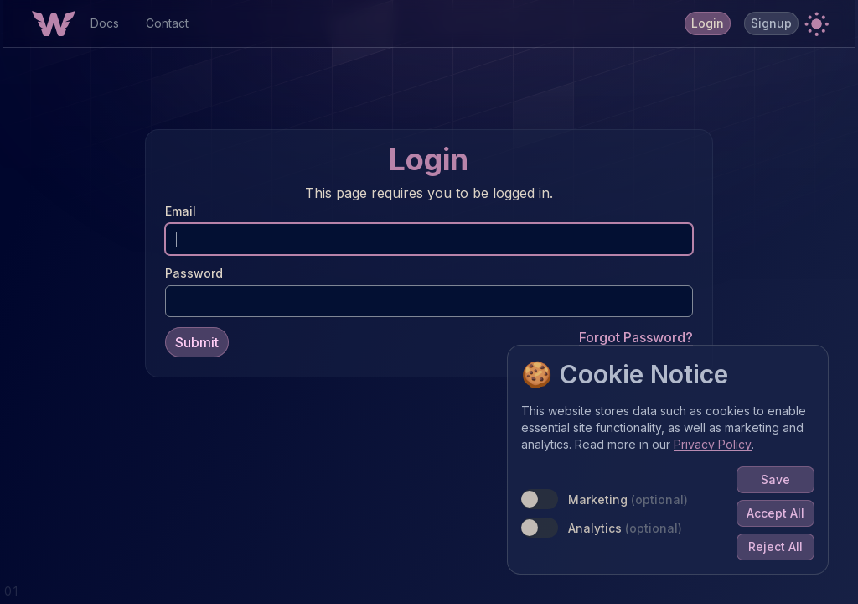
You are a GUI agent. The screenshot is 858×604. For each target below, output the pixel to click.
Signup (771, 23)
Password (194, 271)
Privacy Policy (716, 447)
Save (778, 483)
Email (180, 209)
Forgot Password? (636, 335)
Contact (167, 23)
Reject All (779, 550)
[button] (816, 23)
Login (707, 23)
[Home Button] (53, 23)
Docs (104, 23)
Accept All (779, 516)
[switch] (543, 502)
